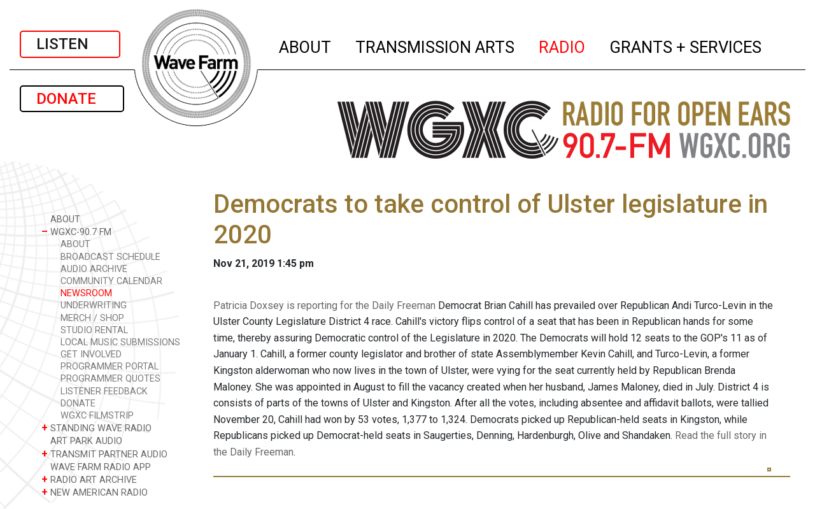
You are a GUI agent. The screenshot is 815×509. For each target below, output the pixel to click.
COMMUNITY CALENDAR (111, 281)
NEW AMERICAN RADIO (94, 492)
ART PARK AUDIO (81, 440)
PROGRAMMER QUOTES (110, 378)
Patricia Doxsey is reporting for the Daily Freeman (324, 305)
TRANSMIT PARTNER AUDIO (104, 454)
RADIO (562, 45)
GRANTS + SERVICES (686, 45)
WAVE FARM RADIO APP (96, 467)
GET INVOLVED (91, 354)
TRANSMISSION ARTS (435, 45)
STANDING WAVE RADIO (96, 428)
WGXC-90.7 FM (76, 232)
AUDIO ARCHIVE (93, 269)
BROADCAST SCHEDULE (110, 257)
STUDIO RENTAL (94, 330)
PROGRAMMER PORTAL (109, 366)
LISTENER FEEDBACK (104, 391)
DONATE (72, 99)
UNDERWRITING (93, 305)
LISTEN (70, 44)
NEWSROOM (86, 293)
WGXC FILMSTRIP (97, 415)
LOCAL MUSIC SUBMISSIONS (120, 342)
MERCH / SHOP (92, 318)
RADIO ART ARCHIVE (89, 479)
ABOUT (305, 45)
